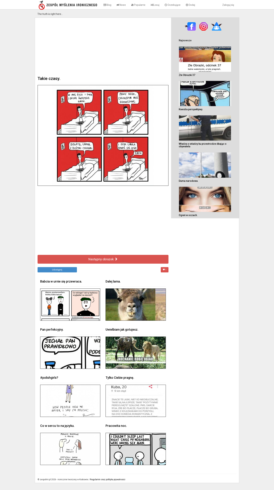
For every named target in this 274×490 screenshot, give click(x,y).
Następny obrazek (103, 259)
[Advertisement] (103, 46)
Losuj (155, 4)
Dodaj (190, 4)
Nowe (121, 4)
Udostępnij (57, 270)
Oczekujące (173, 4)
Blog (107, 4)
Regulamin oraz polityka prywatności (107, 479)
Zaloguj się (228, 4)
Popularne (138, 4)
